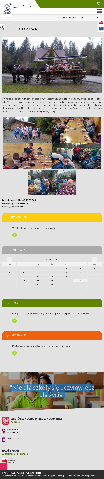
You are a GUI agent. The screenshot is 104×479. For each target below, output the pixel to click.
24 (80, 280)
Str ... (81, 18)
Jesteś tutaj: (68, 17)
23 (66, 280)
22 (52, 280)
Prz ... (88, 18)
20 (24, 280)
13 (24, 276)
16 (66, 276)
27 (24, 284)
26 (9, 284)
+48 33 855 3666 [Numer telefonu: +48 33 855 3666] (14, 438)
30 (66, 284)
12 (9, 276)
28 (38, 284)
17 (80, 276)
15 (52, 276)
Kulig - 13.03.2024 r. (20, 29)
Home (75, 17)
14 (38, 276)
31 (80, 284)
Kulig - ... (97, 18)
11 (95, 272)
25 (95, 280)
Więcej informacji (14, 235)
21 (38, 280)
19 (9, 280)
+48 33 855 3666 (98, 3)
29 (52, 284)
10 (80, 272)
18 (95, 276)
